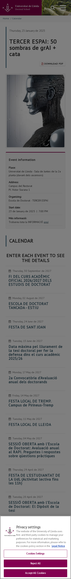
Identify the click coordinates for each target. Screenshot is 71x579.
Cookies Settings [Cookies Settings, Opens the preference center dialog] (35, 555)
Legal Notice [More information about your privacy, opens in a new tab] (58, 547)
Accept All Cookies (35, 574)
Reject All (35, 564)
